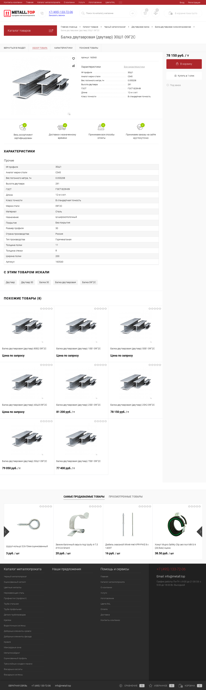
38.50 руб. (164, 553)
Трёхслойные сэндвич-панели (18, 664)
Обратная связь (15, 685)
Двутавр (10, 282)
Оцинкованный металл (15, 582)
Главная (7, 2)
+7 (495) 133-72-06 (61, 12)
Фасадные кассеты (13, 669)
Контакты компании (110, 620)
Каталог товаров (30, 30)
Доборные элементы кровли (17, 631)
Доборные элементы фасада (18, 636)
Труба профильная (12, 609)
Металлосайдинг (12, 653)
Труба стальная (11, 604)
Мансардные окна (12, 647)
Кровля (7, 642)
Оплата (100, 2)
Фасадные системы (13, 674)
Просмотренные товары (126, 496)
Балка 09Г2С (89, 282)
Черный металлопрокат (15, 576)
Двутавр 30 (27, 282)
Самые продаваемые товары (84, 496)
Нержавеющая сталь (14, 593)
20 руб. (63, 553)
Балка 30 (44, 282)
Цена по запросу (27, 357)
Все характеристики (134, 66)
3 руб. (12, 553)
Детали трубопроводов (15, 614)
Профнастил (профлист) (15, 598)
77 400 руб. (81, 470)
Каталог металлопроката (26, 2)
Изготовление (72, 2)
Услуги (59, 2)
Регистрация (194, 2)
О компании (47, 2)
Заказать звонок (57, 15)
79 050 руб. (27, 470)
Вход (182, 2)
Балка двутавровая (65, 282)
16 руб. (112, 553)
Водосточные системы (15, 625)
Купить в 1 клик (184, 75)
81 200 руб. (81, 413)
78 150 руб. (135, 413)
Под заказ (173, 85)
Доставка (111, 2)
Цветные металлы (13, 587)
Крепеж (7, 620)
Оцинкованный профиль (15, 658)
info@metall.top (175, 576)
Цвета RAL (88, 2)
